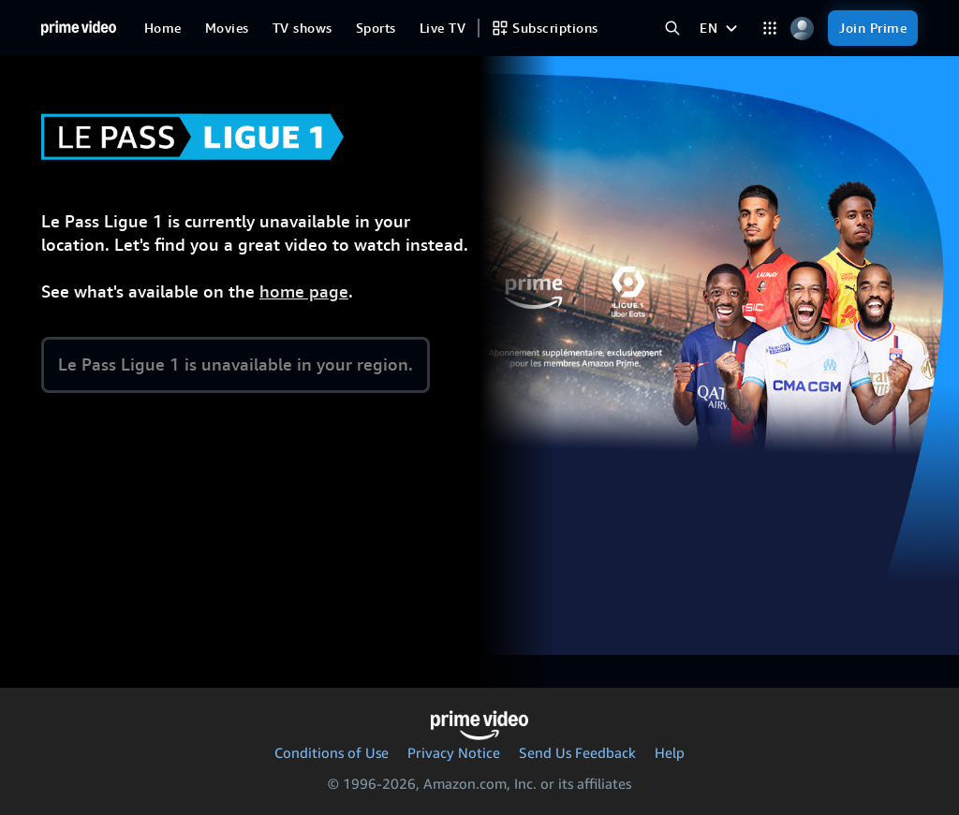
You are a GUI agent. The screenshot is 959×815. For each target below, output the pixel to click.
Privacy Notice (453, 752)
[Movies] (227, 28)
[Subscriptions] (544, 28)
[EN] (720, 28)
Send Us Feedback (577, 752)
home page (303, 291)
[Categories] (769, 28)
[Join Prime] (873, 28)
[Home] (78, 28)
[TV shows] (302, 28)
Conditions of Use (331, 752)
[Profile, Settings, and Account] (802, 28)
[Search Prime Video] (672, 28)
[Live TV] (442, 28)
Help (670, 752)
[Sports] (376, 28)
